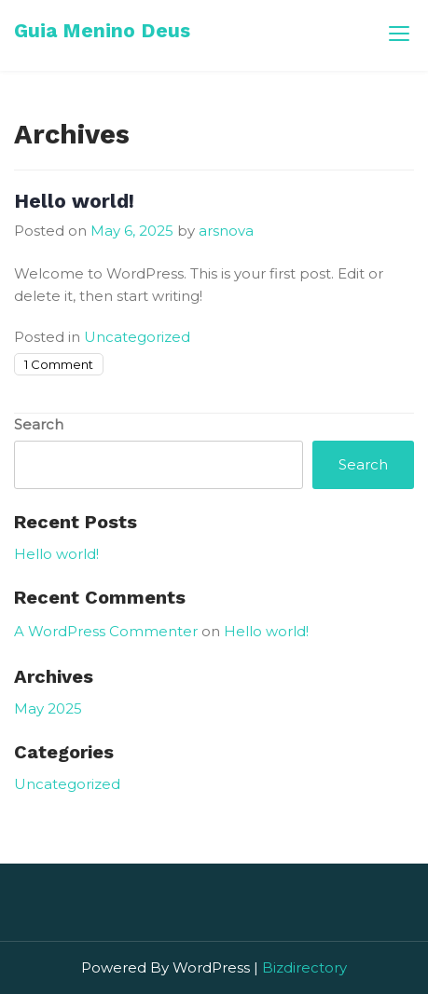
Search (38, 424)
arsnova (226, 230)
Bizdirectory (304, 967)
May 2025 (48, 708)
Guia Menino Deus (102, 30)
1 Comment (58, 364)
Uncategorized (137, 337)
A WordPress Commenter (106, 631)
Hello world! (74, 200)
